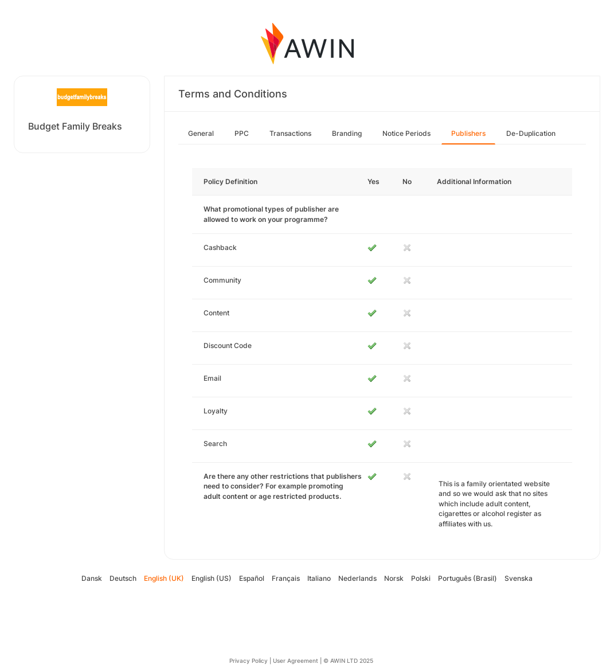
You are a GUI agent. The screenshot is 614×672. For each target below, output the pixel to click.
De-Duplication (531, 133)
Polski (421, 578)
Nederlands (357, 578)
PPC (241, 133)
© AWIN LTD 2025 (348, 660)
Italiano (319, 578)
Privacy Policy (248, 660)
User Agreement (295, 660)
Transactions (290, 133)
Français (286, 578)
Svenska (519, 578)
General (201, 133)
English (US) (211, 578)
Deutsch (122, 578)
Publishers (468, 133)
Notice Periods (406, 133)
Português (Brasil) (467, 578)
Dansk (91, 578)
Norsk (394, 578)
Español (251, 578)
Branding (347, 133)
